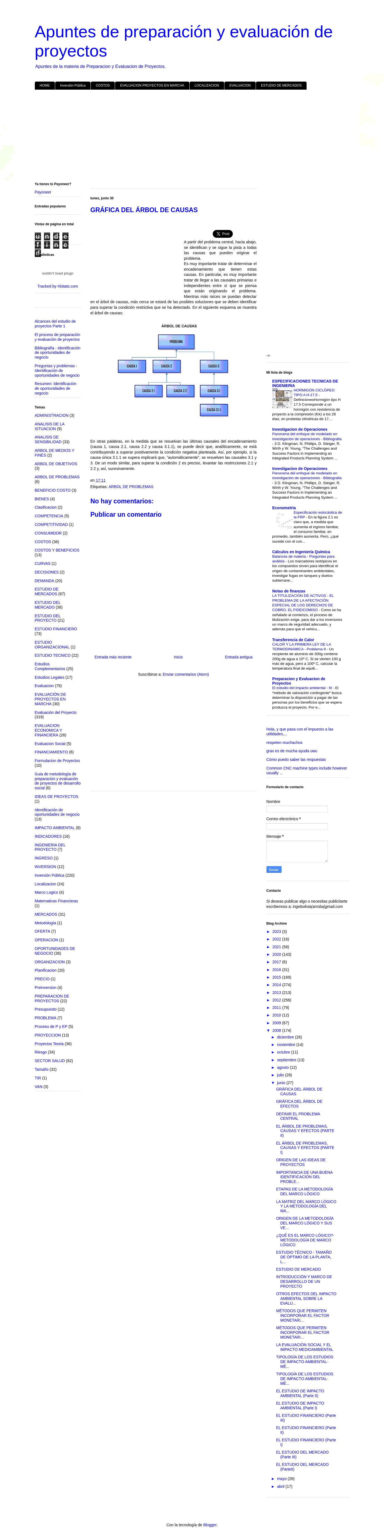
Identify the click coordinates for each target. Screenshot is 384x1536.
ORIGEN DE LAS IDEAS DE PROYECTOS (301, 1162)
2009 (277, 1023)
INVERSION (45, 866)
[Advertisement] (192, 137)
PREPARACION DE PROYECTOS (52, 998)
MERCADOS (46, 914)
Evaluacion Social (50, 743)
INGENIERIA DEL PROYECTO (50, 847)
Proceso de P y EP (51, 1026)
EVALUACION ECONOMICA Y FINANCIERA (48, 730)
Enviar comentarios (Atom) (186, 674)
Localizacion (45, 884)
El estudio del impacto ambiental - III (302, 688)
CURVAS (43, 563)
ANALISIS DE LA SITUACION (50, 426)
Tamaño (42, 1069)
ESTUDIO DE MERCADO (298, 1269)
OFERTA (42, 931)
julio (281, 1075)
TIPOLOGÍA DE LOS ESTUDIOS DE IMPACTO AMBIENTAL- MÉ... (304, 1362)
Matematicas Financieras (56, 901)
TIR (38, 1078)
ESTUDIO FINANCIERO (56, 629)
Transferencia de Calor (293, 640)
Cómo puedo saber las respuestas (296, 759)
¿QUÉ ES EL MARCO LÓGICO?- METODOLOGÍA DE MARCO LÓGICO (305, 1240)
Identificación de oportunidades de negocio (57, 812)
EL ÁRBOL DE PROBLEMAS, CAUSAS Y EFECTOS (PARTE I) (305, 1148)
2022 (277, 939)
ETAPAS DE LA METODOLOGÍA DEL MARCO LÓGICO (304, 1191)
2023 (277, 931)
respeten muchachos (284, 742)
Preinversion (46, 987)
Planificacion (46, 970)
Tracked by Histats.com (57, 286)
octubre (284, 1052)
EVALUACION (240, 85)
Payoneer (43, 192)
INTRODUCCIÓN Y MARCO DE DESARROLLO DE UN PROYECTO (304, 1281)
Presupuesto (46, 1009)
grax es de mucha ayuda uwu (291, 751)
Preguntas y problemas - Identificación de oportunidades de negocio (57, 371)
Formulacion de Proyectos (57, 760)
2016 (277, 969)
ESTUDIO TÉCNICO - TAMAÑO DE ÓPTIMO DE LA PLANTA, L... (304, 1257)
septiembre (287, 1060)
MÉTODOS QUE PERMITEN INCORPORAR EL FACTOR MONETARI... (302, 1315)
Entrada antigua (239, 657)
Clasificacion (46, 507)
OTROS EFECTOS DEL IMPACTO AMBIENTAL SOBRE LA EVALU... (306, 1298)
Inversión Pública (72, 85)
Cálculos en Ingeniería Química (301, 552)
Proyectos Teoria (49, 1044)
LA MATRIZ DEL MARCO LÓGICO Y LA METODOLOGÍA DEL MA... (306, 1206)
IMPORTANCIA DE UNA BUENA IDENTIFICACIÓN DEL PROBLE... (304, 1177)
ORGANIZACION (50, 962)
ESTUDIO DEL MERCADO (48, 604)
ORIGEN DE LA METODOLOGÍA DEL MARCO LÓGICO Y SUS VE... (304, 1223)
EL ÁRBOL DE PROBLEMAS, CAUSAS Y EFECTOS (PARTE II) (305, 1131)
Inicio (178, 657)
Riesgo (41, 1052)
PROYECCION (48, 1035)
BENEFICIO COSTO (53, 490)
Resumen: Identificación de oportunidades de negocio (55, 388)
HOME (45, 85)
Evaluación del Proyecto (56, 712)
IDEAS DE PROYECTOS (57, 796)
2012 (277, 1000)
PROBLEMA (46, 1018)
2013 (277, 992)
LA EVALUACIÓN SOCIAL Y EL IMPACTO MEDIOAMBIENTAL (304, 1347)
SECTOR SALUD (50, 1061)
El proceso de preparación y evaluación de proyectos (57, 337)
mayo (282, 1478)
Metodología (45, 923)
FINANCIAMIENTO (51, 752)
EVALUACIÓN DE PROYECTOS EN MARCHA (50, 699)
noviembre (286, 1044)
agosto (283, 1067)
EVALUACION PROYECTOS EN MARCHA (152, 85)
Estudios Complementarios (50, 666)
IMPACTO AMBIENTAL (55, 827)
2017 (277, 962)
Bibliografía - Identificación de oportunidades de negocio (57, 353)
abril (281, 1486)
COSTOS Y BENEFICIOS (57, 550)
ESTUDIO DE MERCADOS (281, 85)
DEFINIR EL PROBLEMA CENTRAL (298, 1116)
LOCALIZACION (207, 85)
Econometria (284, 508)
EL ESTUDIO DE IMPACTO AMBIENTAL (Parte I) (300, 1405)
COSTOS (103, 85)
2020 (277, 954)
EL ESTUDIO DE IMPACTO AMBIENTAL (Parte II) (300, 1393)
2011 (277, 1007)
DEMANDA (44, 581)
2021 (277, 947)
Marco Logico (46, 892)
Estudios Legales (50, 677)
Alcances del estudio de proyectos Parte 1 (55, 323)
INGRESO (44, 858)
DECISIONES (47, 572)
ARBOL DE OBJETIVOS (56, 464)
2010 (277, 1015)
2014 (277, 985)
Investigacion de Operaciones (299, 429)
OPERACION (46, 940)
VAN (39, 1086)
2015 (277, 977)
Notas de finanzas (288, 591)
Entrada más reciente (113, 657)
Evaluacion (44, 686)
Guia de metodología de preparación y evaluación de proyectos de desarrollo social (58, 781)
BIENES (42, 499)
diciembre (286, 1037)
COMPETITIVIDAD (51, 524)
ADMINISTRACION (52, 415)
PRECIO (42, 979)
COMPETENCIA (49, 516)
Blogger (209, 1525)
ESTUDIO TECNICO (53, 655)
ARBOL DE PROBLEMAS (131, 486)
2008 (277, 1030)
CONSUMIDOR (48, 533)
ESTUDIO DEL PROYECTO (48, 618)
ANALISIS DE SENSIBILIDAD (48, 439)
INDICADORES (48, 836)
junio (281, 1083)
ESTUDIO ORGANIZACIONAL (52, 644)
